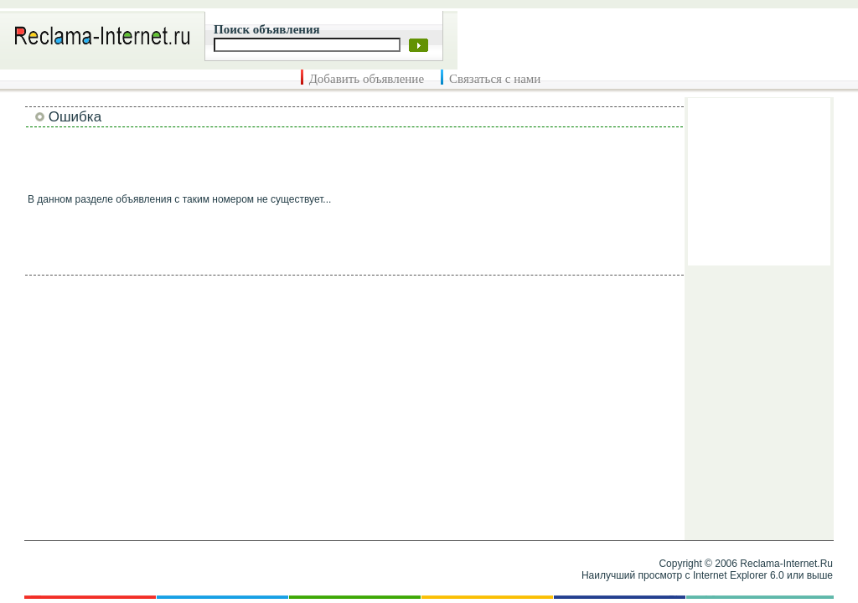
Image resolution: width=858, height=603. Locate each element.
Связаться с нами (494, 78)
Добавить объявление (366, 78)
